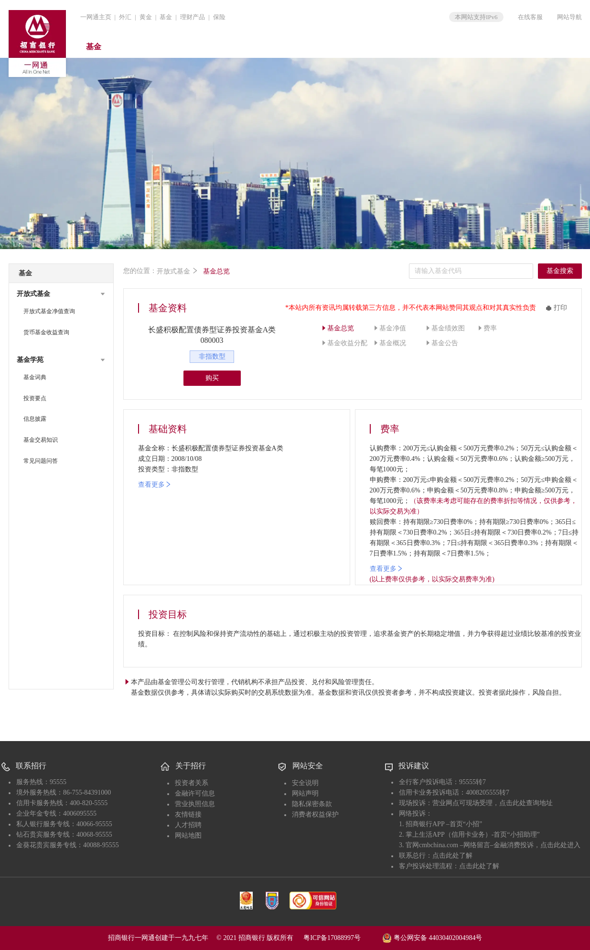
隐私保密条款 (312, 804)
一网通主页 (95, 17)
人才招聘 (188, 825)
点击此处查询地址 (526, 803)
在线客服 (530, 17)
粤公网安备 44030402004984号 (432, 937)
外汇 (125, 17)
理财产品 (192, 17)
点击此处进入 (560, 845)
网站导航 (569, 17)
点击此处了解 (452, 855)
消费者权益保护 (315, 814)
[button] (61, 294)
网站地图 (188, 835)
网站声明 (305, 793)
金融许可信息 (195, 793)
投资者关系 (191, 782)
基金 (166, 17)
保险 (219, 17)
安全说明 (305, 782)
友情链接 (188, 814)
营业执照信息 (195, 804)
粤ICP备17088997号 (342, 937)
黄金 (145, 17)
